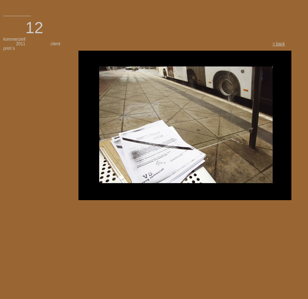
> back (279, 44)
